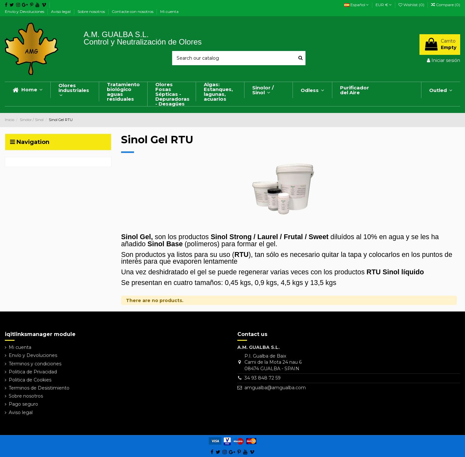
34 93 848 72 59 (262, 378)
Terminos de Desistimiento (39, 388)
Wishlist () (411, 4)
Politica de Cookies (30, 380)
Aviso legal (61, 11)
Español (356, 4)
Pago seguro (23, 404)
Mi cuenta (169, 11)
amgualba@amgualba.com (275, 388)
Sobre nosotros (92, 11)
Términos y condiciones (35, 364)
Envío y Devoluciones (25, 11)
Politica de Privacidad (33, 372)
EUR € (384, 4)
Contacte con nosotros (133, 11)
